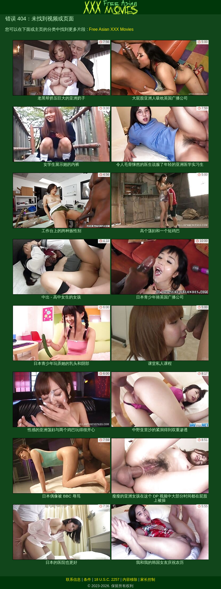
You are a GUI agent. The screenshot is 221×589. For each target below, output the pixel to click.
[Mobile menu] (5, 7)
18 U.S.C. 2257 (107, 579)
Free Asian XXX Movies (111, 29)
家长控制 (147, 579)
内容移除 (130, 579)
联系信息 (73, 579)
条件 (87, 579)
